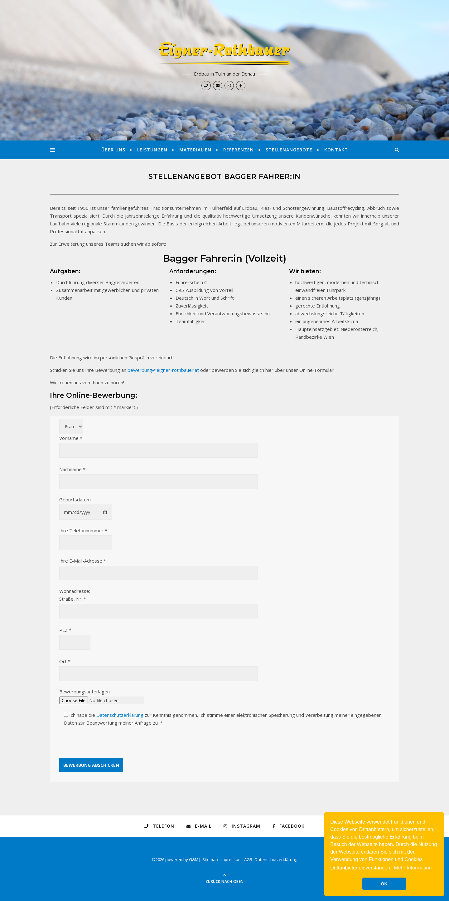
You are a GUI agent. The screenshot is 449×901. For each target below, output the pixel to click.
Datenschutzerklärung (119, 715)
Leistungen (152, 150)
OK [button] (384, 883)
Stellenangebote (289, 150)
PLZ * (74, 636)
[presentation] (106, 746)
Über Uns (113, 150)
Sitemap (210, 859)
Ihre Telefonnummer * (85, 536)
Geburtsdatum (85, 505)
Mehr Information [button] (413, 867)
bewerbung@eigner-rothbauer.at (163, 370)
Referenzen (238, 150)
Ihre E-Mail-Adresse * (158, 567)
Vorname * (158, 444)
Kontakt (336, 150)
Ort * (158, 667)
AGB (248, 859)
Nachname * (158, 475)
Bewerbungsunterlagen (101, 695)
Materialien (195, 150)
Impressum (231, 859)
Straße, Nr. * (158, 605)
